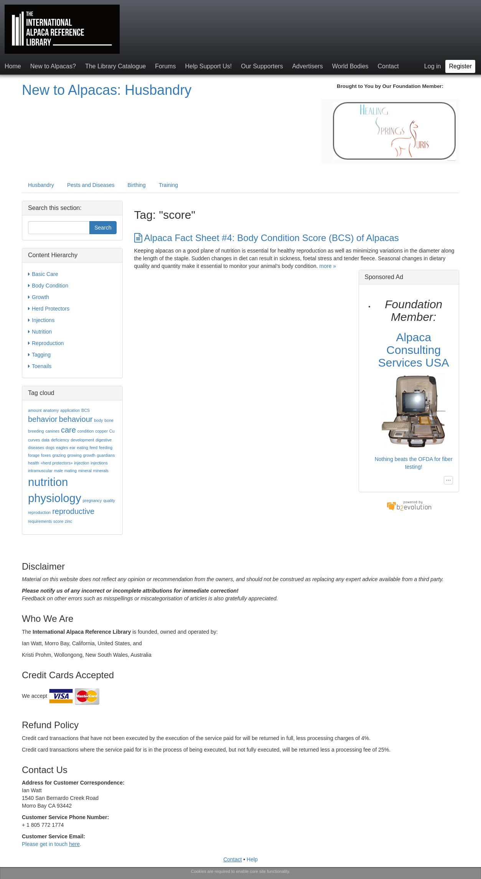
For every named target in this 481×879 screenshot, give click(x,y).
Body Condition (48, 285)
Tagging (39, 355)
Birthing (136, 185)
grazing (59, 455)
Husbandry (41, 185)
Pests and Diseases (91, 185)
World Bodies (350, 66)
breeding (36, 431)
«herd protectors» (57, 463)
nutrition (48, 482)
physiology (54, 498)
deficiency (60, 440)
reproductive (73, 511)
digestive (104, 440)
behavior (43, 419)
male (58, 470)
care (68, 430)
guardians (106, 455)
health (33, 463)
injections (99, 463)
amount (35, 410)
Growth (38, 297)
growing (74, 455)
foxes (46, 455)
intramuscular (40, 470)
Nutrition (40, 331)
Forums (165, 66)
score (58, 521)
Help (252, 859)
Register (460, 66)
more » (328, 266)
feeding (105, 447)
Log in (432, 66)
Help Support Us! (208, 66)
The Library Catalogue (115, 66)
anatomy (51, 410)
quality (109, 500)
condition (85, 431)
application (70, 410)
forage (34, 455)
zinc (68, 521)
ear (72, 447)
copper (101, 431)
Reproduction (46, 343)
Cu (112, 431)
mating (70, 470)
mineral (85, 470)
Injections (41, 320)
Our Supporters (262, 66)
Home (13, 66)
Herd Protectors (48, 308)
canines (52, 431)
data (45, 440)
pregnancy (92, 500)
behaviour (76, 419)
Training (168, 185)
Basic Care (43, 274)
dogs (50, 447)
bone (109, 420)
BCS (85, 410)
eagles (62, 447)
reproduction (39, 512)
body (98, 420)
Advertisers (307, 66)
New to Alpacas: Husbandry (106, 90)
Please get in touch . (51, 844)
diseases (36, 447)
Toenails (39, 366)
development (82, 440)
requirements (40, 521)
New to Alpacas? (53, 66)
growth (89, 455)
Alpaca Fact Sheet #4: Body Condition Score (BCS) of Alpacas (266, 238)
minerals (101, 470)
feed (93, 447)
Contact (388, 66)
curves (34, 440)
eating (82, 447)
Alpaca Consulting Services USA (413, 350)
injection (81, 463)
